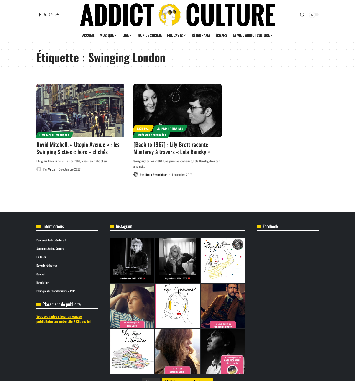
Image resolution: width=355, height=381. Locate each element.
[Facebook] (40, 14)
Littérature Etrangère (54, 135)
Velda (51, 169)
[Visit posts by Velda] (38, 169)
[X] (45, 14)
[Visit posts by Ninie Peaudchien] (135, 174)
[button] (302, 15)
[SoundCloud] (57, 14)
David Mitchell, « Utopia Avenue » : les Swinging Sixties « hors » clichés (78, 148)
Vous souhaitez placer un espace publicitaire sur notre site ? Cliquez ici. (64, 319)
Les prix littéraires (170, 128)
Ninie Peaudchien (156, 174)
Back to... (143, 128)
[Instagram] (51, 14)
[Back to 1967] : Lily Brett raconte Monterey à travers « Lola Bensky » (171, 148)
